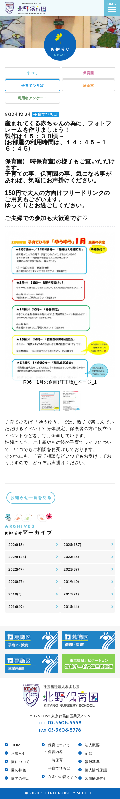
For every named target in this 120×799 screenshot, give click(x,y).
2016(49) (16, 606)
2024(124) (17, 557)
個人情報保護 (96, 770)
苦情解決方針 (96, 778)
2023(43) (71, 557)
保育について (59, 745)
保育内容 (55, 751)
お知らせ (18, 753)
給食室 (88, 85)
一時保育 (55, 760)
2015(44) (71, 606)
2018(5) (14, 594)
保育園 (88, 73)
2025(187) (72, 544)
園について (20, 761)
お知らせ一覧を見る (31, 497)
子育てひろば (32, 85)
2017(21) (71, 594)
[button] (109, 309)
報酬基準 (92, 761)
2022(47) (16, 569)
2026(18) (16, 544)
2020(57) (16, 581)
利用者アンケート (32, 98)
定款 (88, 753)
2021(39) (71, 569)
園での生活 (20, 778)
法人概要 (92, 745)
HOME (17, 745)
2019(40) (71, 581)
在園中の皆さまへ (62, 776)
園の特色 (18, 770)
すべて (32, 73)
